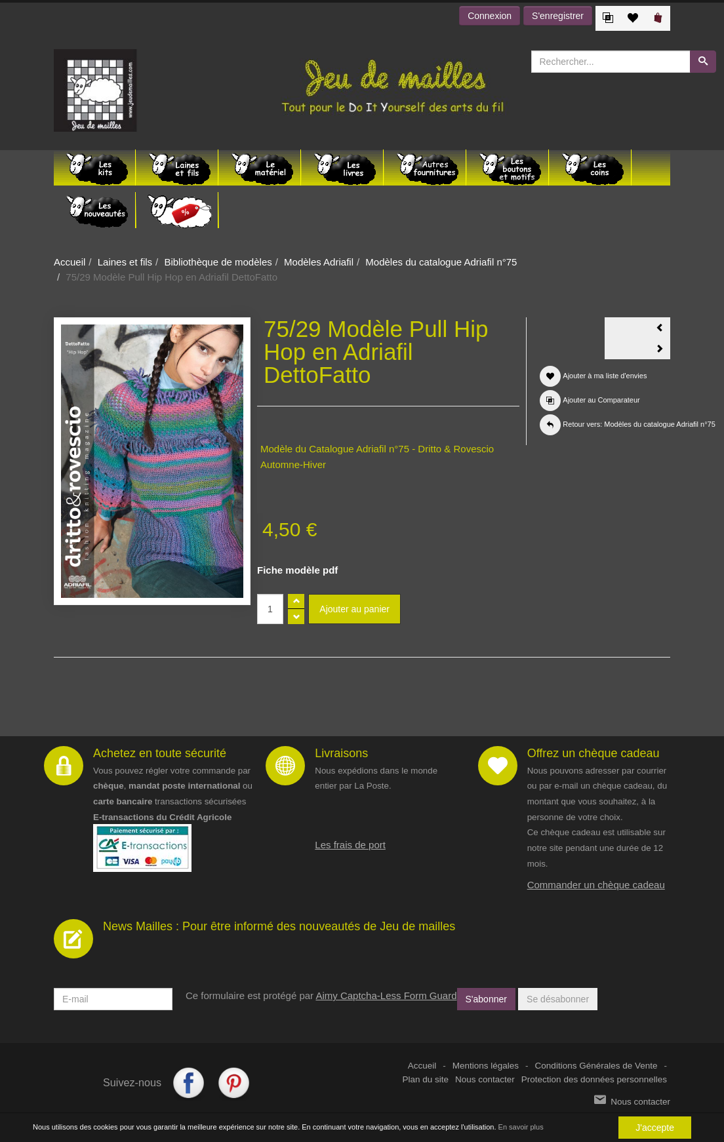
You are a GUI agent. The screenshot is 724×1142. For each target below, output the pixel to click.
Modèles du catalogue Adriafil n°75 (441, 261)
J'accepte (654, 1127)
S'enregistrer (558, 15)
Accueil (69, 261)
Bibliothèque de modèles (218, 261)
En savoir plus (521, 1127)
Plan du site (426, 1079)
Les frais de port (350, 844)
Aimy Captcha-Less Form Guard (385, 995)
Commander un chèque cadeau (596, 884)
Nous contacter (485, 1079)
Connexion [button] (490, 15)
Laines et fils (125, 261)
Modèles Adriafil (318, 261)
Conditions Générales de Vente (596, 1066)
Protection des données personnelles (594, 1079)
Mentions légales (485, 1066)
